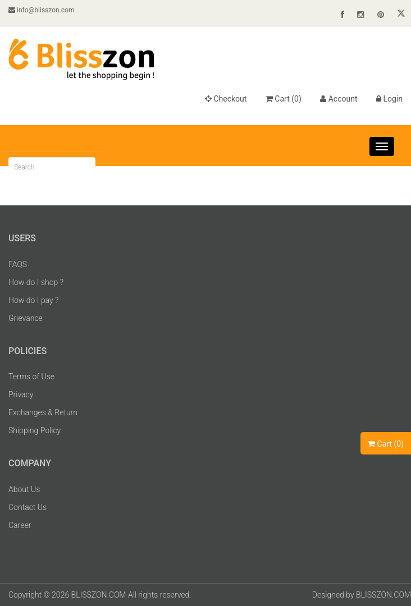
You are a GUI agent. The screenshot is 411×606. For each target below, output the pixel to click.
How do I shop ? (35, 282)
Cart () (284, 98)
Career (19, 525)
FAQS (17, 264)
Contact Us (27, 507)
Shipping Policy (34, 430)
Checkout (225, 98)
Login (389, 98)
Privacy (20, 394)
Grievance (25, 318)
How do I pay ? (33, 300)
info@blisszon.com (41, 10)
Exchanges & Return (42, 412)
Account (338, 98)
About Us (24, 489)
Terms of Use (31, 376)
